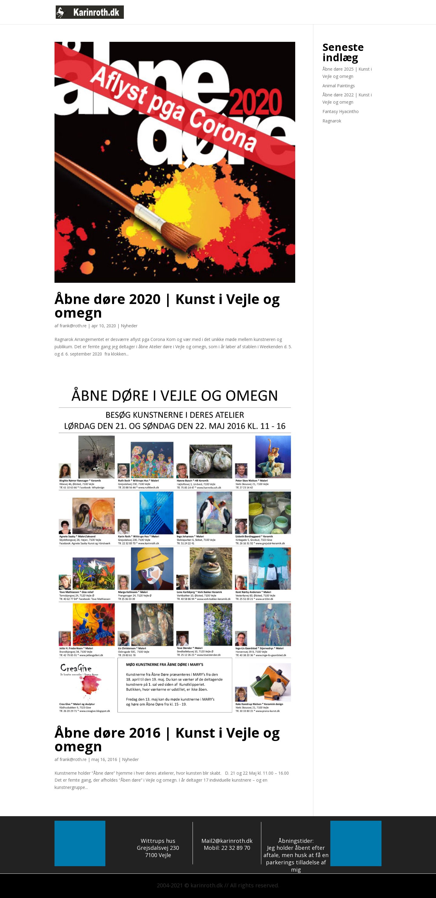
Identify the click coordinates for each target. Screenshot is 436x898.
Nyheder (298, 12)
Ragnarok (331, 121)
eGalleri (348, 12)
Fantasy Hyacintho (340, 111)
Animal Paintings (338, 85)
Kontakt (373, 12)
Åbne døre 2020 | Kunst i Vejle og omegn (167, 305)
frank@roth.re (73, 326)
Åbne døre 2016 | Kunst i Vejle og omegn (167, 739)
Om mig (323, 12)
